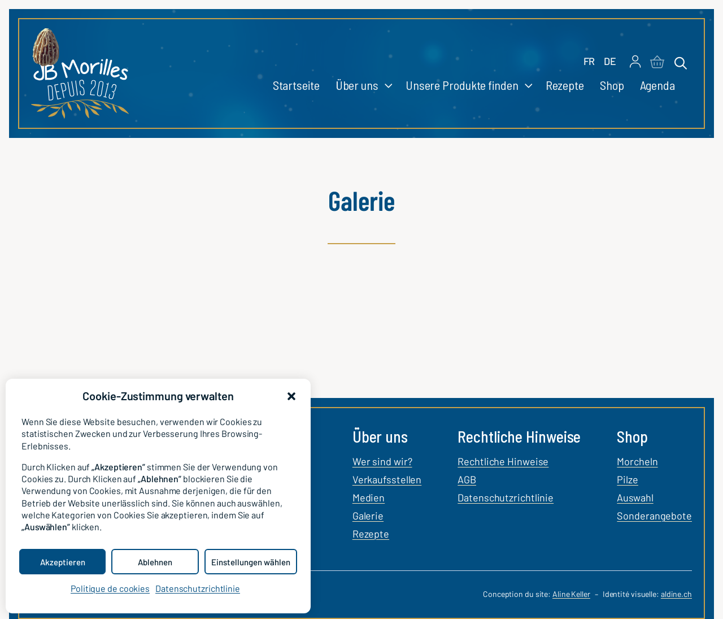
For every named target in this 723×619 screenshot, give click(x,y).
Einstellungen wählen (250, 562)
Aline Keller (571, 594)
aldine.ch (676, 594)
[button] (291, 396)
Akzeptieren (62, 562)
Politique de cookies (110, 588)
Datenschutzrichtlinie (197, 588)
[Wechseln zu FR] (589, 61)
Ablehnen (155, 562)
